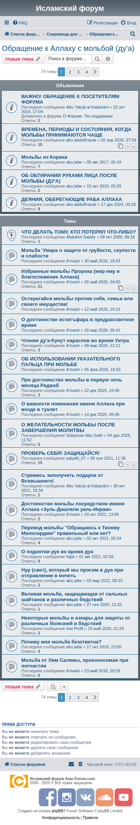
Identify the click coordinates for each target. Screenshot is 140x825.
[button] (95, 71)
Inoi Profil (74, 628)
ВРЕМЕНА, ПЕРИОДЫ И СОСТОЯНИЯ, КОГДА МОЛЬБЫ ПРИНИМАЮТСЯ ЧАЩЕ (76, 132)
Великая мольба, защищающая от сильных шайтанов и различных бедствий (74, 596)
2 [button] (69, 72)
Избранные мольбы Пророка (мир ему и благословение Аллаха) (70, 274)
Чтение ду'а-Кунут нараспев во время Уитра (75, 340)
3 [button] (78, 72)
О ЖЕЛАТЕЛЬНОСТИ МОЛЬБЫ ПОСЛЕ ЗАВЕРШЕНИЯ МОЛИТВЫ (68, 427)
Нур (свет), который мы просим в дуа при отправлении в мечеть (72, 572)
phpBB (57, 811)
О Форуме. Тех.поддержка (87, 116)
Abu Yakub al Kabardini (87, 107)
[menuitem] (19, 22)
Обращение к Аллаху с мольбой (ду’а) (68, 48)
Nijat (70, 556)
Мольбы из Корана (44, 157)
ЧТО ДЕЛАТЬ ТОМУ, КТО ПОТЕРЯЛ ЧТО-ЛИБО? (78, 232)
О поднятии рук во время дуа (57, 551)
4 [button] (86, 72)
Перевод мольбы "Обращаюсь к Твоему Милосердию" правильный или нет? (70, 530)
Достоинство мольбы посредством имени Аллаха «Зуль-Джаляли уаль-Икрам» (73, 506)
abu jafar (74, 162)
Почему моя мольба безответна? (61, 642)
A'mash (73, 261)
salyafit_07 (76, 458)
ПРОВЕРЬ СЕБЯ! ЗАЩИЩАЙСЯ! (60, 453)
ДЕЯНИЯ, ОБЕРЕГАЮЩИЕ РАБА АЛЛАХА (71, 199)
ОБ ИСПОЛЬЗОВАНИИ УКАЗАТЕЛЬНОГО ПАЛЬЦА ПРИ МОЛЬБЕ (70, 361)
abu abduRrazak (81, 140)
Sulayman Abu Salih (84, 435)
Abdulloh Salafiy (81, 237)
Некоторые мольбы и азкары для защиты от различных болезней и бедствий (75, 620)
